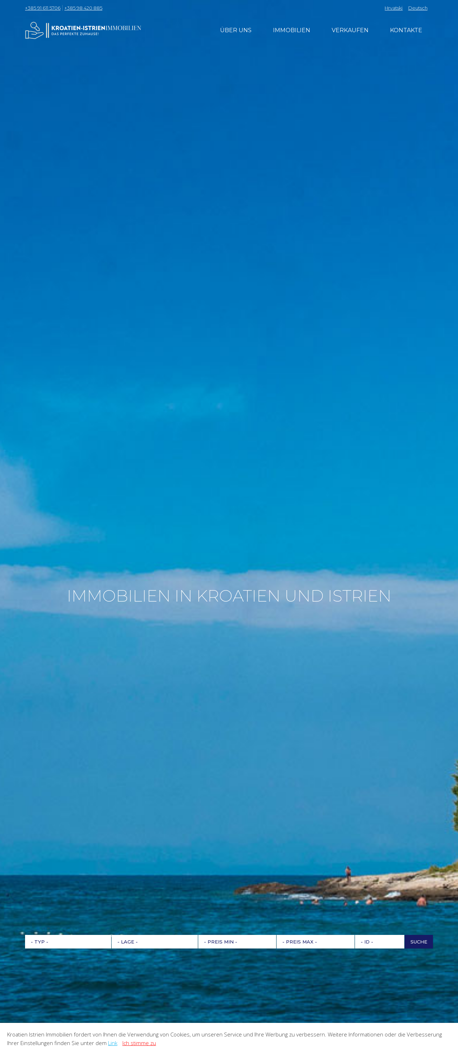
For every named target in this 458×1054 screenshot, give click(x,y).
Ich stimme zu (139, 1042)
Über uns (236, 30)
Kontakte (406, 30)
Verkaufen (350, 30)
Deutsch (418, 8)
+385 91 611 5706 (42, 8)
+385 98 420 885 (83, 8)
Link (112, 1042)
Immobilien (291, 30)
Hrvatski (394, 8)
